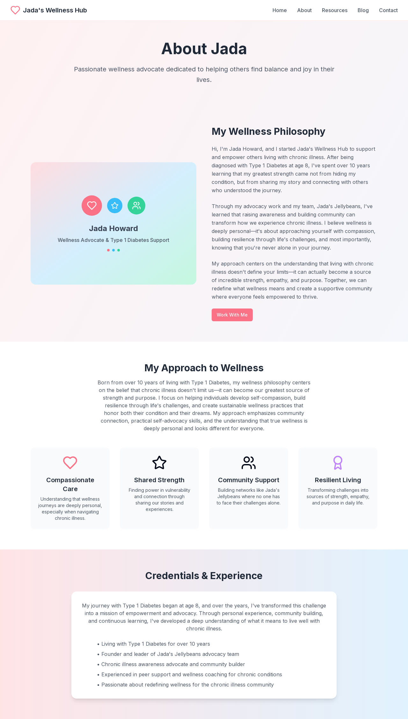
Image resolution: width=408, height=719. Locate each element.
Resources (334, 10)
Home (280, 10)
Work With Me (232, 314)
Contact (388, 10)
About (304, 10)
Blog (363, 10)
